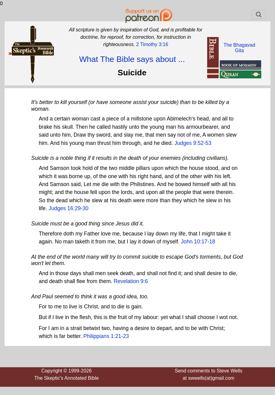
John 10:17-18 (198, 242)
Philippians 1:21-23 (106, 336)
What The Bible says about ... (132, 59)
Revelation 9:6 (131, 281)
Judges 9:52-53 (192, 143)
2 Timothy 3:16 (151, 44)
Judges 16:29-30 (69, 208)
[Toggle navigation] (259, 14)
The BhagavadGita (239, 47)
